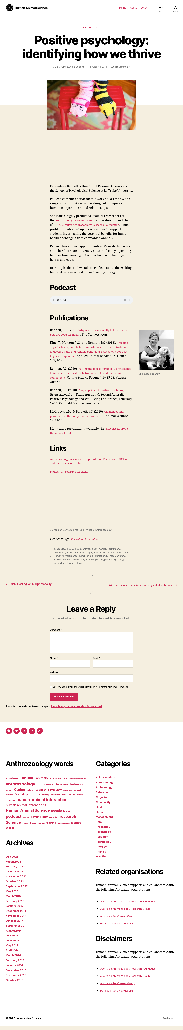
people (76, 559)
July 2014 (13, 939)
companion (60, 552)
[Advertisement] (91, 163)
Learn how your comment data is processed (76, 710)
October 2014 (15, 924)
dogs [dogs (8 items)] (25, 798)
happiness (81, 552)
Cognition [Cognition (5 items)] (41, 793)
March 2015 (14, 899)
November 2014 (17, 919)
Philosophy (104, 830)
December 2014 (17, 914)
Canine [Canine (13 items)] (19, 793)
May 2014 (13, 949)
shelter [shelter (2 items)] (25, 827)
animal (68, 549)
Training (102, 855)
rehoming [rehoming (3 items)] (53, 821)
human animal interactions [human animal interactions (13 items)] (26, 809)
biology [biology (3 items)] (9, 794)
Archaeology (105, 791)
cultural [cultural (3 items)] (77, 794)
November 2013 (17, 978)
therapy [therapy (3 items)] (41, 827)
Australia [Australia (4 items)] (48, 788)
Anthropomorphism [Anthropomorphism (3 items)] (77, 782)
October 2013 (15, 983)
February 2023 (16, 870)
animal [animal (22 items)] (28, 781)
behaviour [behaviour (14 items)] (78, 788)
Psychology (91, 28)
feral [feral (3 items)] (64, 798)
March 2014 (14, 959)
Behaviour (103, 796)
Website (54, 676)
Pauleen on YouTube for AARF (71, 472)
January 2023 (15, 875)
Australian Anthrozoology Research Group (129, 912)
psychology (60, 563)
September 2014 (18, 929)
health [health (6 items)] (72, 798)
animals (77, 549)
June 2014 (13, 944)
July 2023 (13, 860)
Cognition (103, 801)
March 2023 (14, 865)
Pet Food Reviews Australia (118, 927)
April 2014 (13, 954)
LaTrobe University (117, 556)
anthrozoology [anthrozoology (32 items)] (20, 787)
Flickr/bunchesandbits (86, 540)
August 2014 (15, 934)
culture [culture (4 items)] (9, 798)
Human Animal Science (71, 67)
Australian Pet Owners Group (120, 920)
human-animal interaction (92, 556)
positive (101, 559)
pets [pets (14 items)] (66, 814)
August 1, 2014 (99, 67)
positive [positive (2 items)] (26, 821)
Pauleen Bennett (62, 559)
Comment (56, 633)
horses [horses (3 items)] (80, 798)
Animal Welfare (107, 781)
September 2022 (18, 890)
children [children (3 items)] (30, 794)
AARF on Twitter (80, 464)
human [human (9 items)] (10, 804)
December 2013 (17, 974)
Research (102, 840)
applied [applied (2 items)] (39, 789)
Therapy (102, 850)
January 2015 (15, 909)
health (98, 552)
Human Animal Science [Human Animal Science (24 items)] (28, 814)
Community (104, 806)
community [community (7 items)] (55, 793)
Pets (99, 825)
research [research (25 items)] (68, 820)
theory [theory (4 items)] (32, 826)
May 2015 (13, 895)
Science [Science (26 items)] (13, 826)
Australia (103, 549)
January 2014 (15, 969)
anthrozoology (90, 549)
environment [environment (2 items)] (35, 799)
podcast (91, 559)
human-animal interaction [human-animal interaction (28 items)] (42, 803)
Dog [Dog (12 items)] (18, 798)
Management (105, 820)
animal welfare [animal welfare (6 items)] (58, 782)
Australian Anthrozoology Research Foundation (132, 905)
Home (122, 7)
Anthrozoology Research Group (77, 221)
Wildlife (101, 860)
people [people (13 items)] (56, 814)
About (133, 7)
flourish (71, 552)
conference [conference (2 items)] (67, 794)
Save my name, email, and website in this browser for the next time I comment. (90, 690)
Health (100, 810)
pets (83, 559)
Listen (143, 7)
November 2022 (17, 880)
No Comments (123, 67)
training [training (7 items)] (51, 826)
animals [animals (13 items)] (42, 782)
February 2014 (16, 964)
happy (91, 552)
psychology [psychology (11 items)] (39, 820)
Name (54, 662)
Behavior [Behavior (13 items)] (61, 788)
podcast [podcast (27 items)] (14, 820)
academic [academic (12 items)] (13, 782)
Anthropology (106, 786)
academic (59, 549)
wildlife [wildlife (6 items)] (10, 831)
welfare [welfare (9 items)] (76, 826)
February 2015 (16, 904)
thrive (80, 563)
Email (96, 662)
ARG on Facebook (110, 460)
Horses (101, 815)
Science (71, 563)
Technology (104, 845)
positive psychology (117, 559)
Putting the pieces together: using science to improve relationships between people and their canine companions (88, 373)
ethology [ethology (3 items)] (45, 798)
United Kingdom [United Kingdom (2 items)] (63, 827)
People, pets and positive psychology (104, 391)
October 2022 (16, 885)
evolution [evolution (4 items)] (56, 798)
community (115, 549)
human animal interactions (116, 552)
